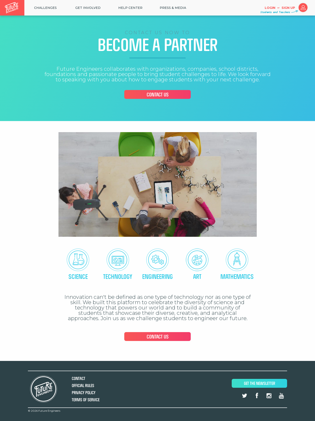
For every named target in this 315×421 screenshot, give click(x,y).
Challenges (45, 8)
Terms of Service (85, 400)
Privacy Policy (83, 392)
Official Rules (83, 385)
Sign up (288, 7)
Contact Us (158, 95)
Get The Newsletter (259, 383)
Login (270, 7)
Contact (78, 378)
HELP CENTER (130, 8)
